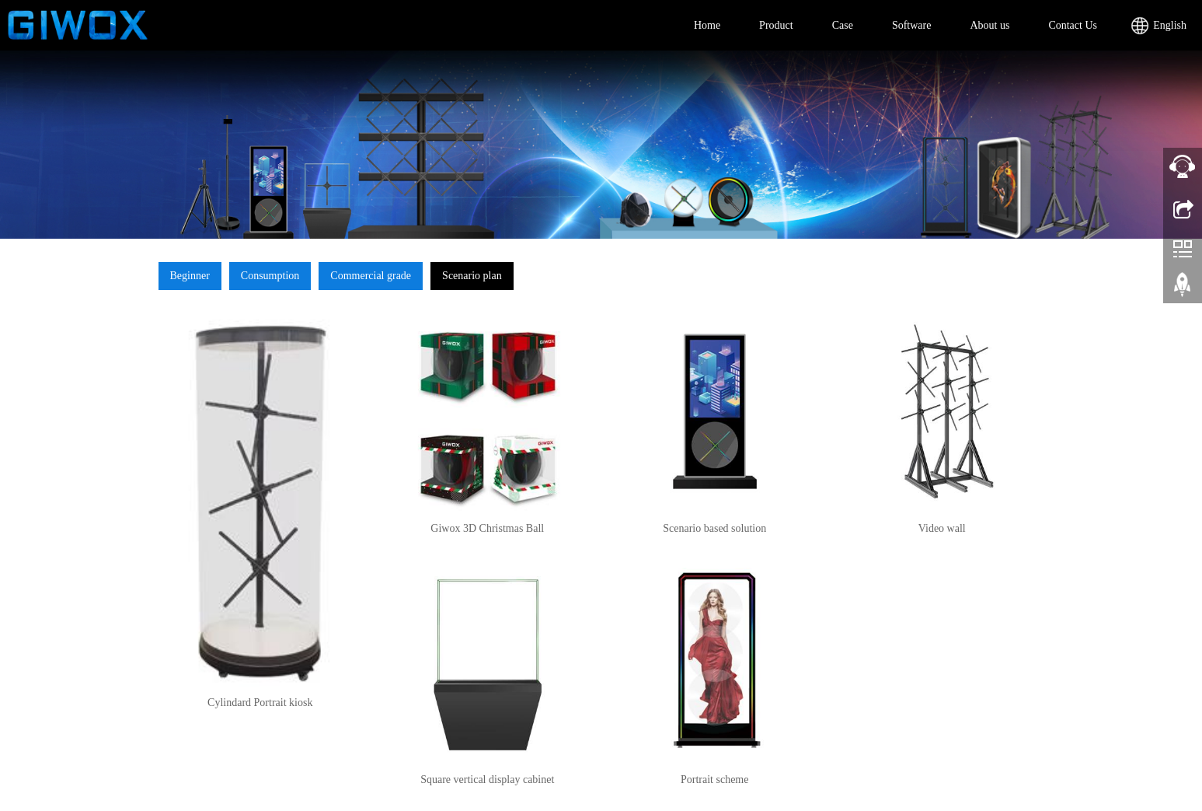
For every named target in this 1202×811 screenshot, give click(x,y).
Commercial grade (370, 275)
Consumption (270, 275)
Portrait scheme (714, 779)
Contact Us (1072, 25)
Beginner (190, 275)
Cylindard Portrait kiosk (259, 702)
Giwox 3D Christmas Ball (487, 528)
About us (989, 25)
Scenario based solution (714, 528)
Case (842, 25)
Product (776, 25)
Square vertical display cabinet (487, 779)
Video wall (942, 528)
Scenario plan (472, 275)
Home (707, 25)
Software (912, 25)
